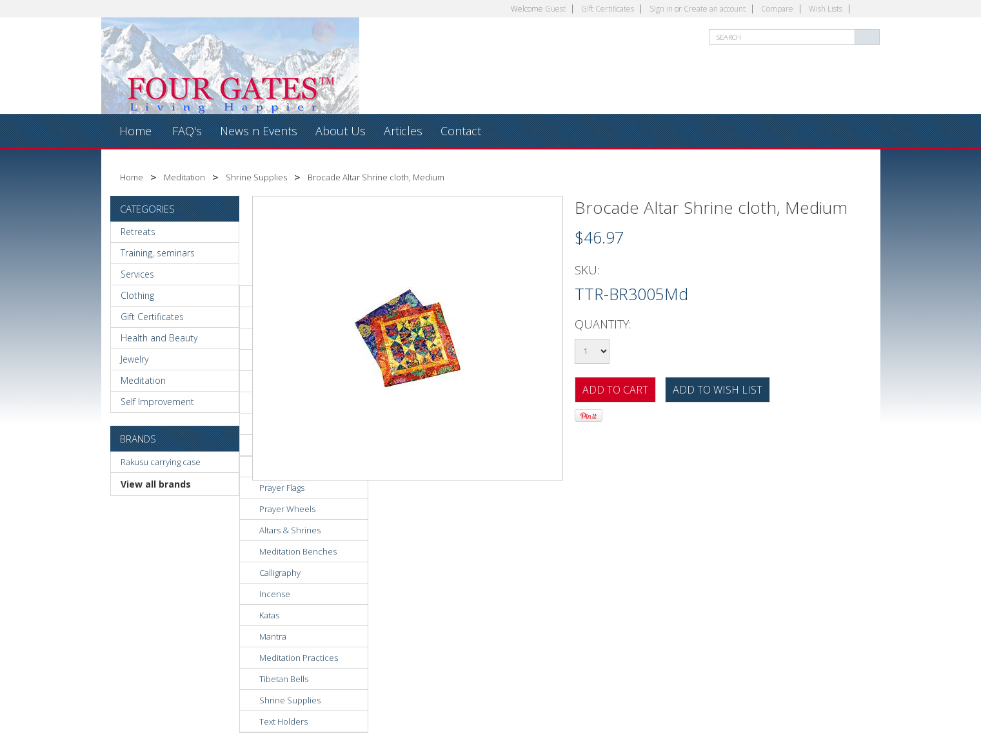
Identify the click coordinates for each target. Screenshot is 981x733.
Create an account (715, 8)
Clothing (137, 295)
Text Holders (283, 721)
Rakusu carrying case (161, 462)
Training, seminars (158, 253)
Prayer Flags (281, 487)
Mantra (272, 636)
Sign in (661, 8)
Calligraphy (280, 572)
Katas (269, 615)
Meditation (184, 177)
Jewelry (134, 359)
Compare (777, 8)
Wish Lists (825, 8)
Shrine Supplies (256, 177)
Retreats (138, 231)
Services (137, 274)
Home (131, 177)
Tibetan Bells (283, 679)
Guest (555, 8)
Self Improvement (157, 401)
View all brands (156, 484)
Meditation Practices (298, 657)
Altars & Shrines (290, 530)
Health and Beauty (159, 338)
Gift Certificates (607, 8)
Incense (274, 594)
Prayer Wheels (287, 509)
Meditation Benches (298, 551)
